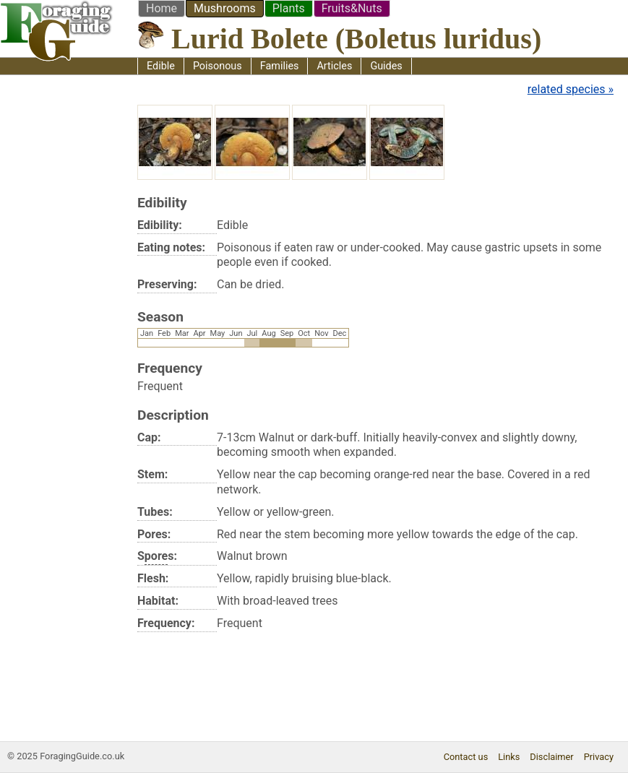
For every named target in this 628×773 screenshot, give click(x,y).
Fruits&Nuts (352, 8)
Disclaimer (551, 756)
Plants (288, 8)
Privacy (599, 756)
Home (161, 8)
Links (509, 756)
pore (156, 556)
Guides (386, 66)
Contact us (466, 756)
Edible (161, 66)
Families (279, 66)
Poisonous (217, 66)
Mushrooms (225, 8)
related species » (571, 89)
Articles (334, 66)
